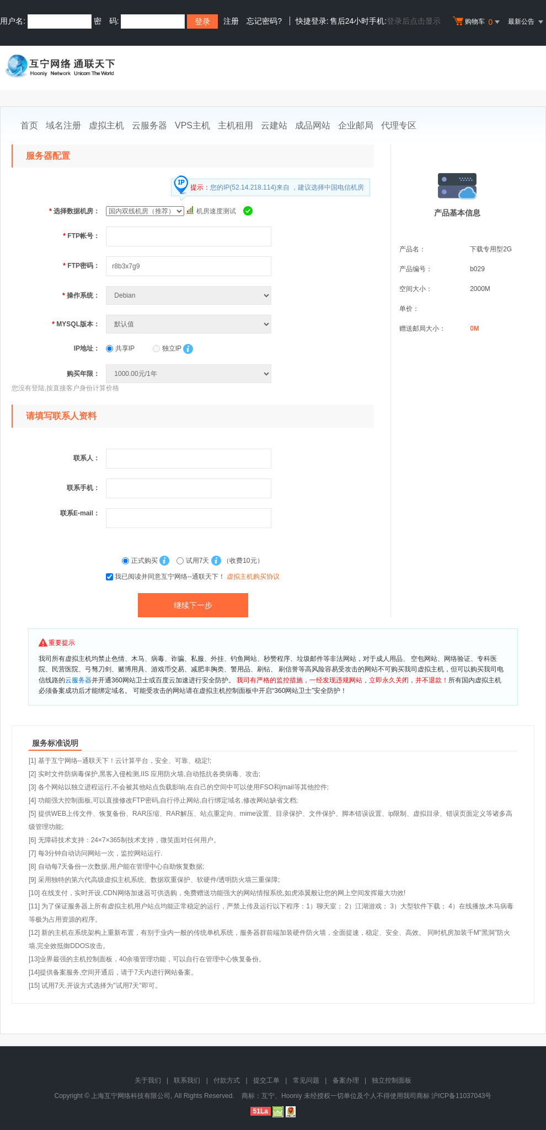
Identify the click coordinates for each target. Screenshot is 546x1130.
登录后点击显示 (414, 21)
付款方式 (226, 1080)
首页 (29, 125)
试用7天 (193, 560)
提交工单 (266, 1080)
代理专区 (398, 125)
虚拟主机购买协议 (253, 576)
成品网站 (312, 125)
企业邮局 (355, 125)
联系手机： (83, 488)
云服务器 (149, 125)
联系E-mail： (80, 513)
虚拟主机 (106, 125)
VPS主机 (192, 125)
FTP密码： (81, 266)
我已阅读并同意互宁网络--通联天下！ (197, 576)
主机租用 (235, 125)
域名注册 (63, 125)
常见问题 (306, 1080)
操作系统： (81, 295)
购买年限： (83, 374)
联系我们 (187, 1080)
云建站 (274, 125)
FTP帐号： (81, 236)
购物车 (477, 22)
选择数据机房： (74, 211)
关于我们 (148, 1080)
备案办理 (346, 1080)
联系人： (86, 458)
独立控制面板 (391, 1080)
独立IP (167, 348)
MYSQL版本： (76, 324)
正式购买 (140, 560)
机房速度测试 (216, 211)
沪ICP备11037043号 (461, 1096)
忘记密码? (264, 21)
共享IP (120, 348)
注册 (231, 21)
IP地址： (87, 348)
